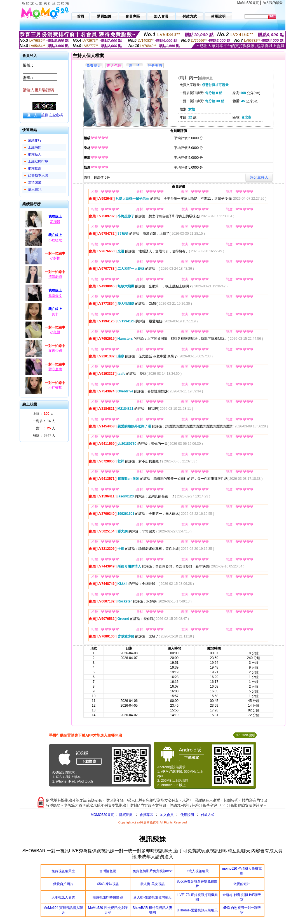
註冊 (44, 115)
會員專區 (146, 815)
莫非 (55, 314)
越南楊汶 (55, 296)
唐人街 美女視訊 (152, 884)
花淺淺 (55, 222)
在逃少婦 (55, 351)
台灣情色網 (107, 871)
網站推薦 (34, 168)
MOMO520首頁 (102, 815)
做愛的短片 (241, 884)
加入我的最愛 (272, 3)
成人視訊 (34, 189)
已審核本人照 (38, 175)
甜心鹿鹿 (55, 369)
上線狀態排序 (38, 161)
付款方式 (207, 815)
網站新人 (34, 154)
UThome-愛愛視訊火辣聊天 (197, 910)
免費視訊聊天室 (63, 871)
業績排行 (34, 140)
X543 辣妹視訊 (108, 884)
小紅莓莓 (55, 388)
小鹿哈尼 (55, 240)
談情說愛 (34, 182)
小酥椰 (55, 258)
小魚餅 (55, 332)
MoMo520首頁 (248, 3)
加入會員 (166, 815)
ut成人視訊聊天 (197, 871)
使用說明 (187, 815)
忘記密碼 (56, 115)
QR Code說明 (244, 735)
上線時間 (34, 147)
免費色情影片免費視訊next (153, 871)
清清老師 (55, 277)
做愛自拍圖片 (63, 884)
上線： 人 (43, 414)
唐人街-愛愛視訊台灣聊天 (152, 897)
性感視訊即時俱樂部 (108, 897)
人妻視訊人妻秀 (63, 897)
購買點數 (125, 815)
